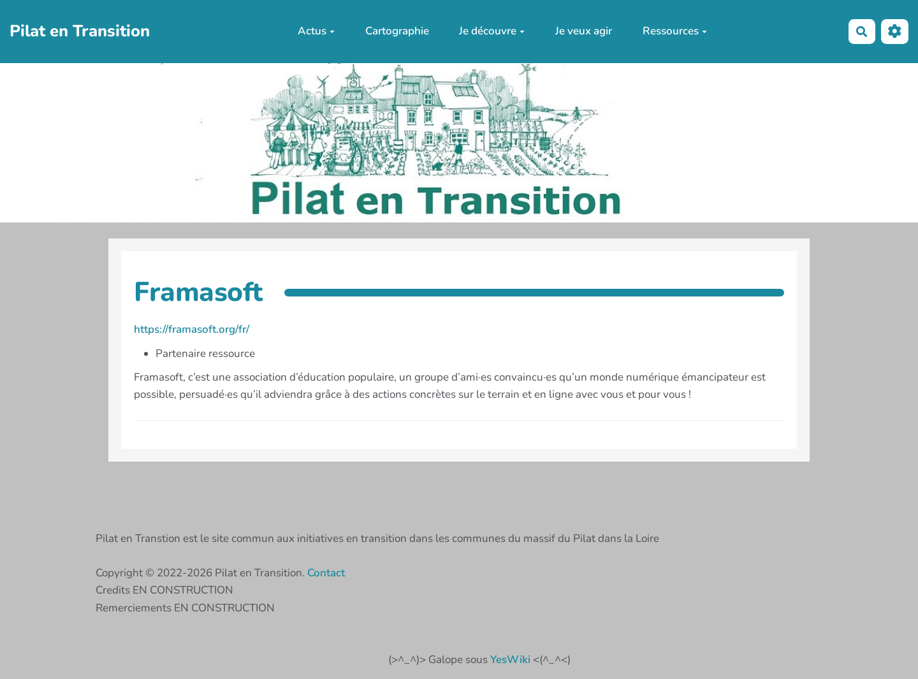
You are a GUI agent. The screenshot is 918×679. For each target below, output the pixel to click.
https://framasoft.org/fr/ (191, 329)
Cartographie (397, 31)
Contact (326, 573)
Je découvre (492, 31)
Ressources (675, 31)
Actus (316, 31)
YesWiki (510, 659)
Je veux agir (583, 31)
